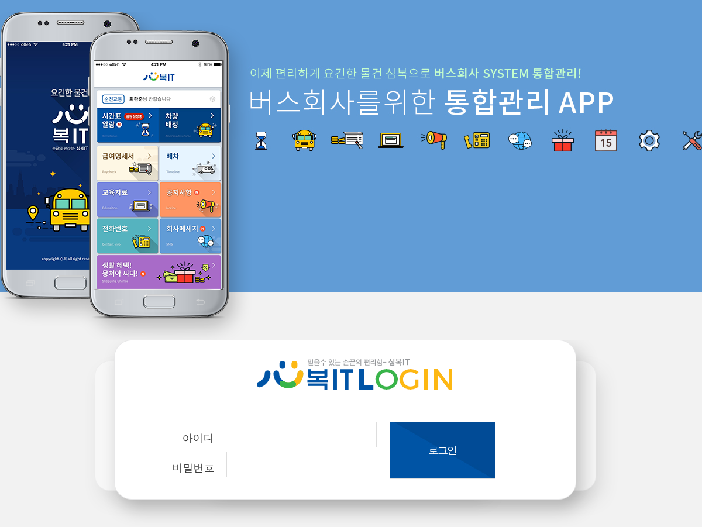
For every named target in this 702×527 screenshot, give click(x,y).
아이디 (198, 437)
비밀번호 (194, 467)
